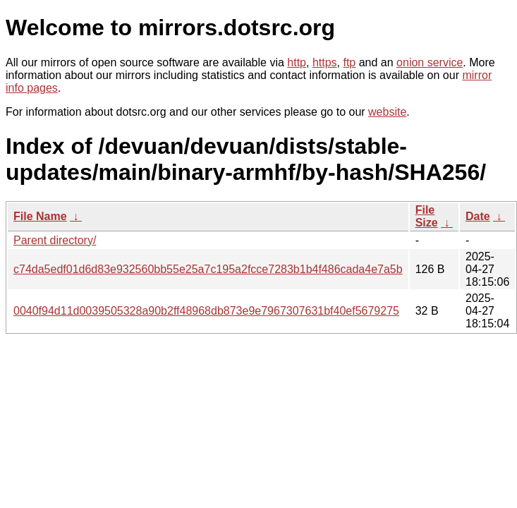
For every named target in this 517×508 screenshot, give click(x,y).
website (387, 112)
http (296, 62)
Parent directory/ (54, 240)
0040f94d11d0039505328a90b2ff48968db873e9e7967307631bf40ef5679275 (206, 311)
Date (478, 216)
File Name (40, 216)
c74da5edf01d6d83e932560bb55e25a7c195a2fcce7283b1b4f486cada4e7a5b (208, 269)
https (324, 62)
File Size (426, 216)
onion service (429, 62)
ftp (349, 62)
